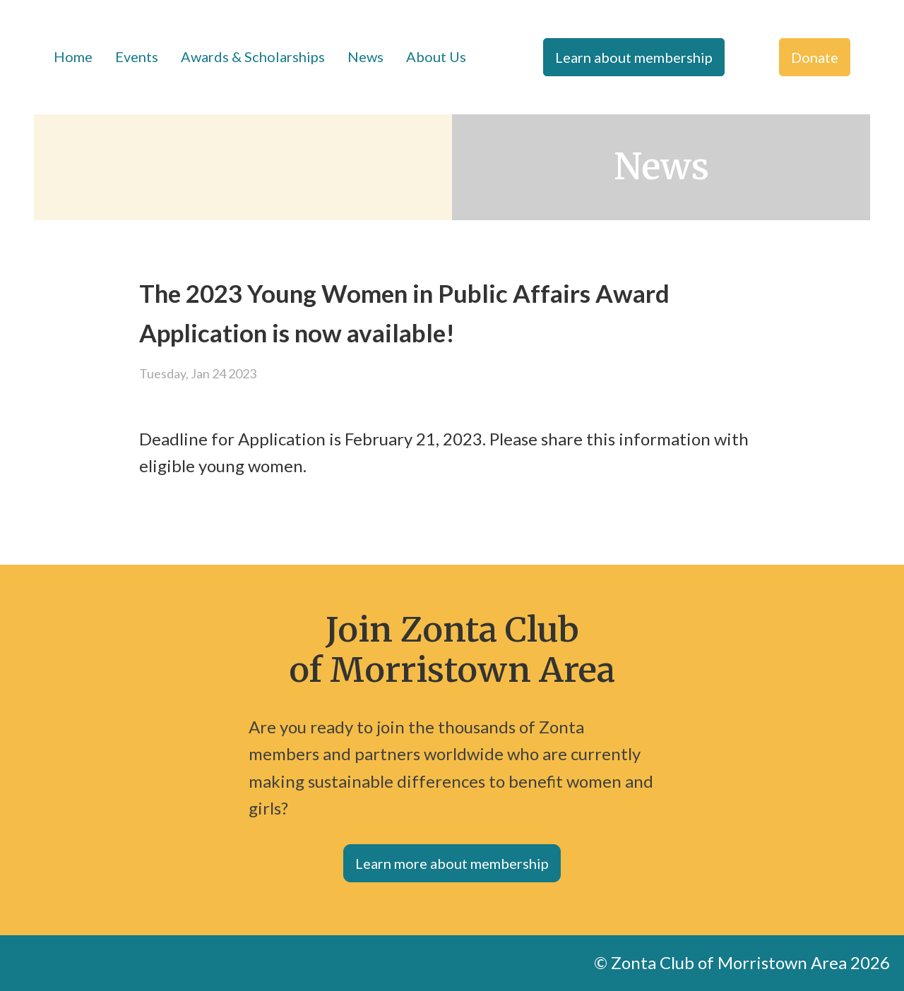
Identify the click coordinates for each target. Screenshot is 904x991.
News (365, 56)
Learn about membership (634, 57)
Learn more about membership (452, 863)
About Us (436, 56)
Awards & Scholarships (253, 56)
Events (136, 56)
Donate (814, 57)
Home (73, 56)
